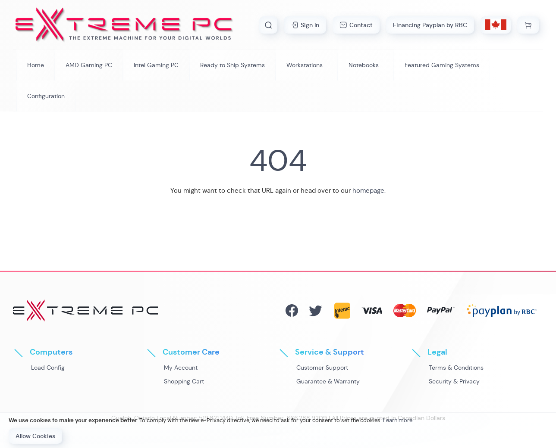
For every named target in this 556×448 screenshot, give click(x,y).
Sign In (310, 25)
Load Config (48, 367)
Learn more (397, 420)
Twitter (315, 310)
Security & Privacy (454, 381)
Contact (361, 25)
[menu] (278, 80)
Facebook (291, 310)
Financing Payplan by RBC (430, 25)
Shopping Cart (184, 381)
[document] (278, 430)
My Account (181, 367)
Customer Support (322, 367)
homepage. (369, 190)
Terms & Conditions (456, 367)
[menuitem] (89, 64)
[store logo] (124, 24)
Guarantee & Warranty (328, 381)
